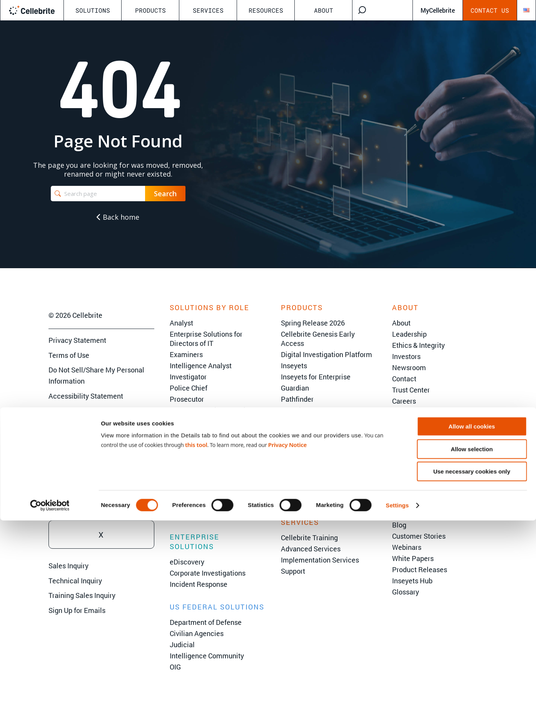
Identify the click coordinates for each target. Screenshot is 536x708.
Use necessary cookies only (471, 659)
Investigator (188, 376)
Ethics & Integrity (418, 345)
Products (150, 10)
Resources (266, 10)
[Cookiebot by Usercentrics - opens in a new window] (49, 693)
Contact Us (490, 10)
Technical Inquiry (75, 580)
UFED (289, 443)
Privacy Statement (77, 340)
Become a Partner (420, 412)
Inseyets (294, 365)
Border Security (194, 491)
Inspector (295, 477)
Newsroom (409, 367)
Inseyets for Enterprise (316, 376)
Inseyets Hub (412, 580)
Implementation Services (320, 559)
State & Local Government (210, 469)
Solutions (92, 10)
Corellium (296, 410)
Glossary (405, 591)
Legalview (297, 499)
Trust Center (411, 389)
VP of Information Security (210, 410)
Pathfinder (297, 399)
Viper (289, 421)
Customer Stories (419, 536)
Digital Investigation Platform (326, 354)
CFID (288, 466)
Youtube (101, 502)
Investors (406, 356)
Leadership (409, 334)
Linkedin (101, 470)
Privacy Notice (287, 632)
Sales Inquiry (68, 565)
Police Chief (188, 387)
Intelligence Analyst (201, 365)
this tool (196, 632)
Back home (118, 217)
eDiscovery (187, 561)
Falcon (291, 432)
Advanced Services (311, 548)
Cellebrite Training (309, 537)
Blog (399, 524)
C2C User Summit (438, 475)
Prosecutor (187, 399)
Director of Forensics (202, 421)
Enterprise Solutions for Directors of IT (206, 338)
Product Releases (419, 569)
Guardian (295, 387)
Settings (397, 693)
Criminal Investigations (205, 480)
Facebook (101, 437)
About (323, 10)
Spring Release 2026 (313, 322)
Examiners (186, 354)
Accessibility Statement (85, 396)
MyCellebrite (438, 10)
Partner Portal (414, 423)
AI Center (406, 513)
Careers (404, 401)
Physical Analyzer (309, 454)
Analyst (181, 322)
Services (208, 10)
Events (402, 491)
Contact (404, 378)
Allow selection (472, 636)
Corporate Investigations (207, 573)
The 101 (404, 502)
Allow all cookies (472, 614)
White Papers (413, 558)
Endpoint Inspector (310, 488)
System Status (414, 434)
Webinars (406, 547)
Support (293, 571)
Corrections (187, 503)
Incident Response (198, 584)
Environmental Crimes (204, 514)
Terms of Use (68, 355)
